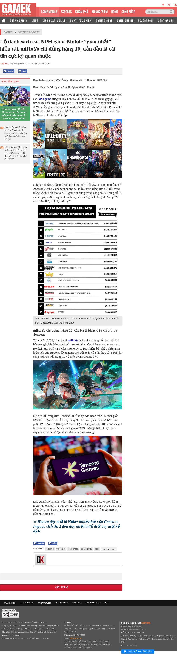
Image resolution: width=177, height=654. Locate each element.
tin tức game (109, 549)
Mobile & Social (29, 32)
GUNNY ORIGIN (18, 20)
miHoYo (73, 340)
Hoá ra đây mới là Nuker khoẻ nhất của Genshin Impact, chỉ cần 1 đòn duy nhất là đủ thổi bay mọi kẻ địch (16, 133)
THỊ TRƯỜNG (44, 603)
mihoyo (50, 549)
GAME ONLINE (125, 20)
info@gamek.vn (75, 638)
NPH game (44, 99)
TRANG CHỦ (9, 603)
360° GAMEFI (166, 20)
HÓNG (114, 11)
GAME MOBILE (49, 11)
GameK (8, 32)
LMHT (35, 20)
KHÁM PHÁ (81, 11)
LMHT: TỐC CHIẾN (81, 20)
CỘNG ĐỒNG (128, 11)
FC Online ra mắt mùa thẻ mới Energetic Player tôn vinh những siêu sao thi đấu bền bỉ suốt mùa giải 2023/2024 (16, 153)
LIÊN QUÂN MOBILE (54, 20)
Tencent (60, 549)
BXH (97, 549)
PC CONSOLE (62, 603)
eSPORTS (66, 11)
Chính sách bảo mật (129, 645)
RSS (106, 603)
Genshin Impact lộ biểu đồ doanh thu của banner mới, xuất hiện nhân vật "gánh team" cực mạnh (14, 114)
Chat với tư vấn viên (138, 652)
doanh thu (86, 549)
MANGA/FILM (100, 11)
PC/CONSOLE (146, 20)
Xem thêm (61, 587)
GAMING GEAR (104, 20)
